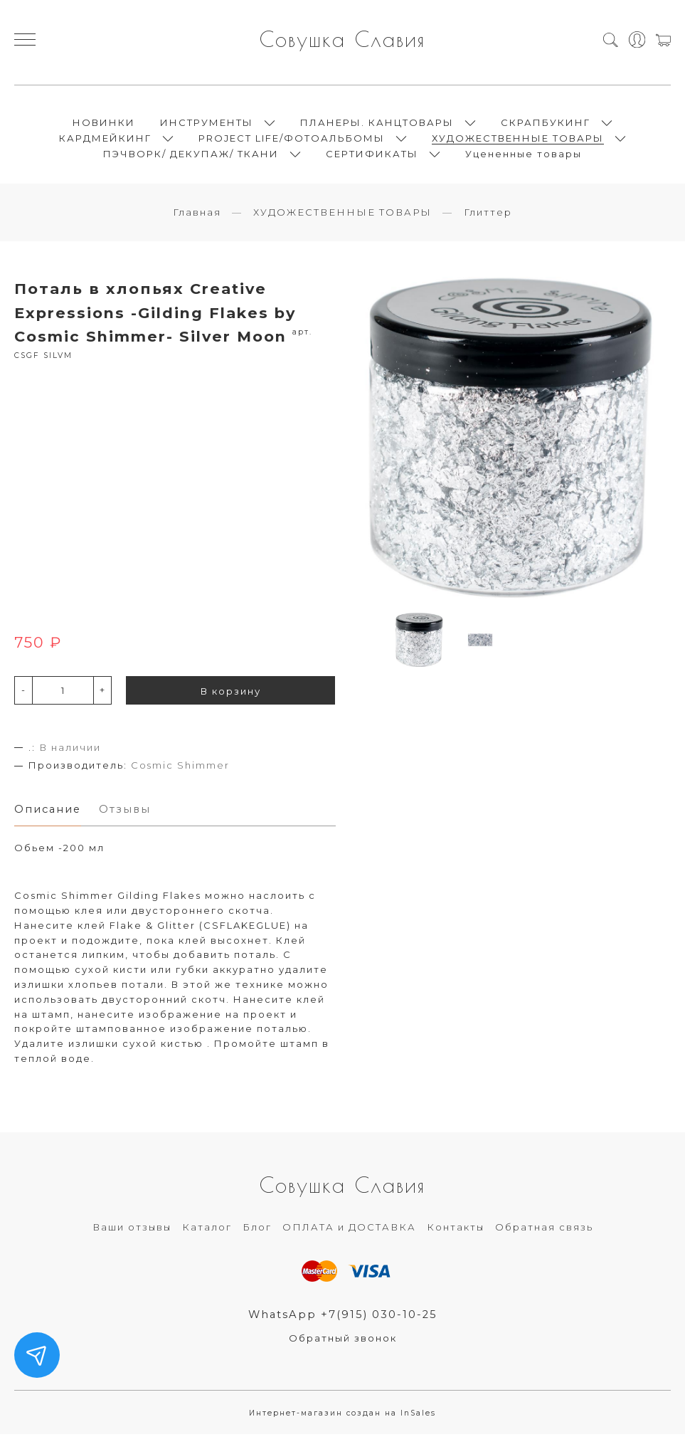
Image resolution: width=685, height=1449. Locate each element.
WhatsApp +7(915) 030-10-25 (342, 1328)
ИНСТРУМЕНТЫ (206, 128)
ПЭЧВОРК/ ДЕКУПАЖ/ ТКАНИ (191, 159)
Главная (197, 224)
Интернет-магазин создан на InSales (342, 1427)
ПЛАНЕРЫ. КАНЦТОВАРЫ (377, 128)
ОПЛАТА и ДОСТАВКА (349, 1240)
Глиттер (488, 224)
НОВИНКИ (104, 128)
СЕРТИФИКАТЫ (372, 159)
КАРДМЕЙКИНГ (105, 143)
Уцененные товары (523, 159)
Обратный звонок (343, 1352)
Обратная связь (544, 1240)
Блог (257, 1240)
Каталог (207, 1240)
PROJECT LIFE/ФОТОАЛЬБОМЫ (291, 143)
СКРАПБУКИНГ (545, 128)
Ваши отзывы (131, 1240)
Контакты (455, 1240)
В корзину (231, 703)
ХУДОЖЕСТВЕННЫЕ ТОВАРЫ (518, 143)
